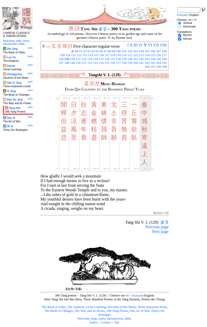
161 (141, 63)
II (131, 45)
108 (164, 51)
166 (147, 66)
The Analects (75, 307)
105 (147, 51)
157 (118, 63)
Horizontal (189, 26)
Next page (160, 231)
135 (101, 59)
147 (60, 63)
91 (80, 51)
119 (118, 55)
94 (93, 51)
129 (66, 59)
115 (96, 55)
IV (141, 45)
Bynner (187, 34)
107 (158, 51)
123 (141, 55)
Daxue (11, 65)
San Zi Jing (14, 82)
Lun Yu (11, 57)
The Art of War (140, 311)
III (135, 45)
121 (129, 55)
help (94, 318)
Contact (106, 322)
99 (113, 51)
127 (164, 55)
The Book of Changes (58, 311)
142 (141, 59)
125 (152, 55)
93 (89, 51)
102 (129, 51)
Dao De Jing (15, 99)
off (127, 295)
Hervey (187, 38)
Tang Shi (14, 108)
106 (152, 51)
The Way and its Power (90, 311)
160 (135, 63)
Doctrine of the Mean (122, 307)
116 (101, 55)
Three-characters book (152, 307)
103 (135, 51)
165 (164, 63)
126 (158, 55)
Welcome (83, 318)
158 (124, 63)
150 (78, 63)
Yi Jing (11, 91)
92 (85, 51)
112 (79, 55)
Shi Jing (12, 48)
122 (135, 55)
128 (60, 59)
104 (141, 51)
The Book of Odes (54, 307)
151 (83, 63)
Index (93, 322)
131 (78, 59)
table (128, 318)
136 (107, 59)
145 (158, 59)
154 (101, 63)
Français (137, 295)
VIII (163, 45)
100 (118, 51)
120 (124, 55)
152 (89, 63)
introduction (115, 318)
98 (109, 51)
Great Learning (96, 307)
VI (150, 45)
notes (101, 318)
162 (147, 63)
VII (156, 45)
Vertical (187, 22)
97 (105, 51)
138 (118, 59)
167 (152, 66)
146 (164, 59)
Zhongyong (14, 74)
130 (72, 59)
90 (76, 51)
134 (95, 59)
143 (147, 59)
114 (90, 55)
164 (158, 63)
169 (164, 66)
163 (152, 63)
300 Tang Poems (117, 311)
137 (112, 59)
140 (129, 59)
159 (129, 63)
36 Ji (10, 126)
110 (68, 55)
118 (112, 55)
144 (152, 59)
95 (97, 51)
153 (95, 63)
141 (135, 59)
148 (66, 63)
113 (84, 55)
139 (124, 59)
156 (112, 63)
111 (73, 55)
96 (101, 51)
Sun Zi (11, 117)
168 (158, 66)
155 (107, 63)
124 (147, 55)
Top (116, 322)
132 (83, 59)
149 (72, 63)
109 (62, 55)
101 (124, 51)
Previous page (157, 227)
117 (107, 55)
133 (89, 59)
